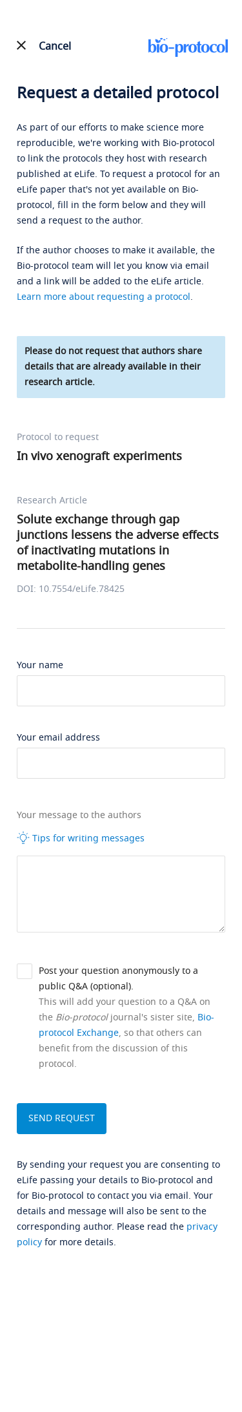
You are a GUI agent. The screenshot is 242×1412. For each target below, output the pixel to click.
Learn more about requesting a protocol (103, 297)
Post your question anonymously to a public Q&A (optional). (118, 978)
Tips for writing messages (81, 838)
